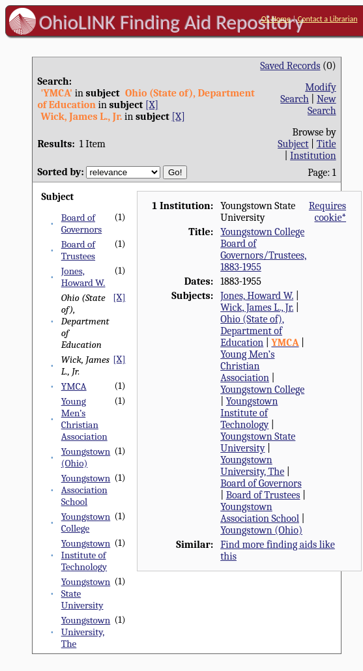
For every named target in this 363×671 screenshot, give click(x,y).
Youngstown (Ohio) (86, 457)
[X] (151, 105)
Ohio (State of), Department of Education (252, 331)
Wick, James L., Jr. (256, 307)
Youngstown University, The (86, 632)
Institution (313, 156)
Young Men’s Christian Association (84, 418)
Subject (293, 144)
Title (326, 144)
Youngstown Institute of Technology (86, 555)
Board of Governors (81, 223)
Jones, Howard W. (83, 277)
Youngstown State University (257, 442)
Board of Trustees (78, 250)
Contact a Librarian (328, 18)
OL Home (276, 18)
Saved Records (290, 66)
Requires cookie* (327, 211)
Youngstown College (86, 522)
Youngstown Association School (86, 489)
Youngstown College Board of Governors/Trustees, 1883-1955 (263, 249)
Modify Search (308, 93)
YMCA (74, 386)
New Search (322, 105)
